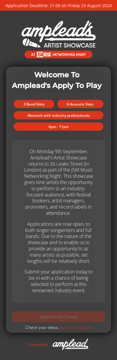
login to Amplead (75, 327)
